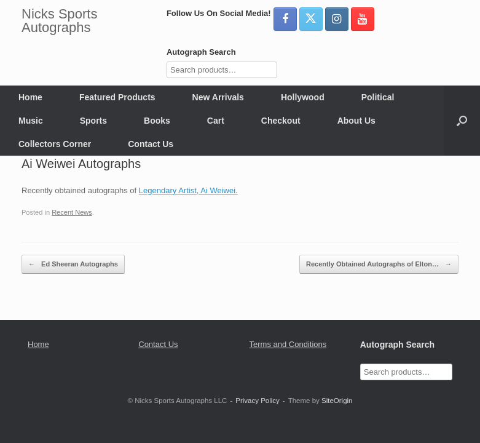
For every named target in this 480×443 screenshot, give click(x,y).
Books (157, 121)
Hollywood (303, 97)
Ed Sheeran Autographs (73, 264)
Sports (93, 121)
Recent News (72, 212)
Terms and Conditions (288, 344)
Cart (215, 121)
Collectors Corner (54, 144)
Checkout (281, 121)
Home (30, 97)
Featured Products (117, 97)
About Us (356, 121)
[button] (462, 121)
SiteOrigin (337, 400)
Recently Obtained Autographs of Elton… (379, 264)
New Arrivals (218, 97)
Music (30, 121)
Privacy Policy (257, 400)
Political (378, 97)
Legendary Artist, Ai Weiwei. (188, 190)
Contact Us (150, 144)
